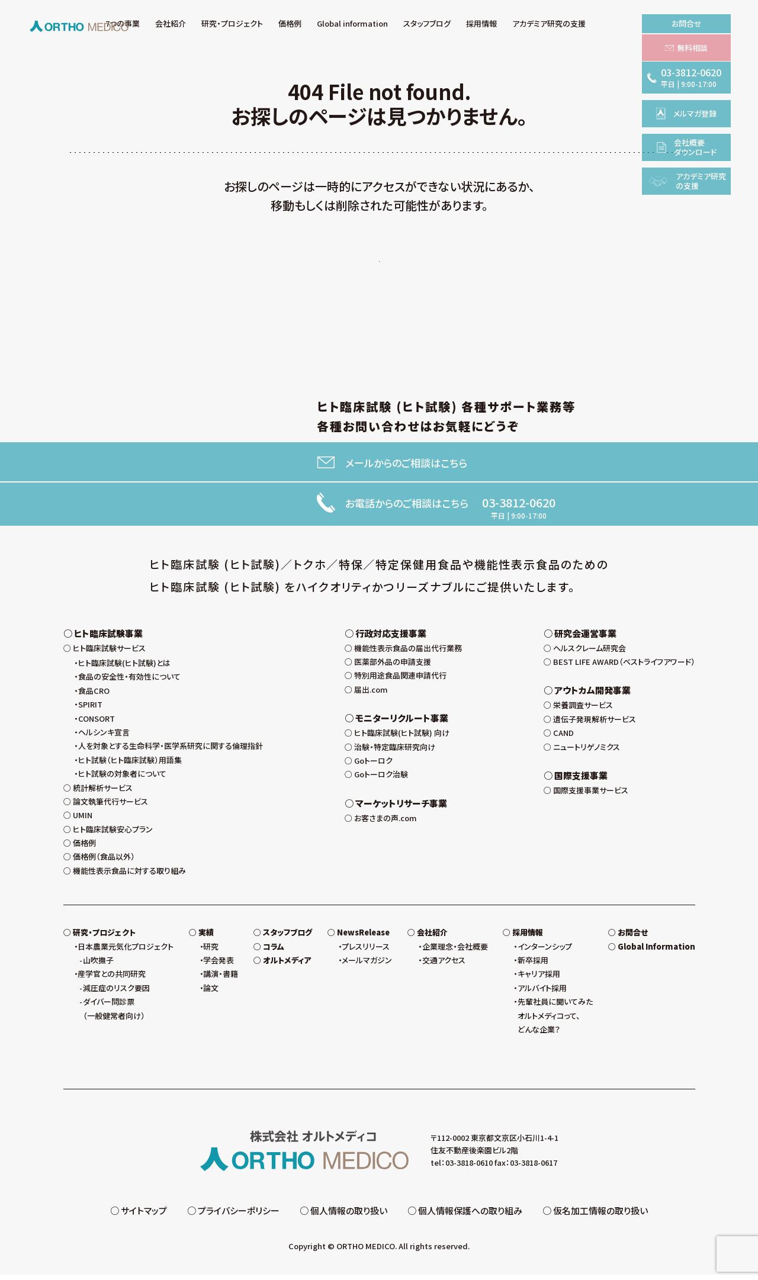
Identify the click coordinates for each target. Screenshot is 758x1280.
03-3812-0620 (518, 505)
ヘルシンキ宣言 (104, 737)
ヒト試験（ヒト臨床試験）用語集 (130, 765)
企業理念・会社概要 (455, 951)
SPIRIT (90, 709)
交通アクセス (443, 965)
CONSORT (96, 723)
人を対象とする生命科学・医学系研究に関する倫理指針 (170, 751)
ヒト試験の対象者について (122, 778)
